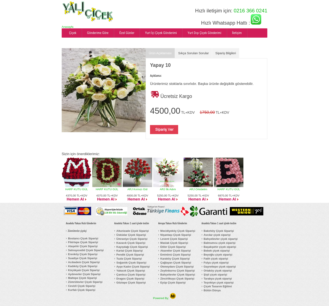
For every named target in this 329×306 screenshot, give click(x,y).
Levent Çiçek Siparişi (174, 238)
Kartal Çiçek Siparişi (129, 250)
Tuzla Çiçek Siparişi (129, 258)
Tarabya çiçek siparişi (218, 278)
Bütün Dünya (212, 290)
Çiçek (72, 33)
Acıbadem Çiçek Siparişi (84, 262)
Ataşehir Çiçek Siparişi (83, 246)
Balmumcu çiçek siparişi (220, 242)
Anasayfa (67, 26)
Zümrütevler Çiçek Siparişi (85, 282)
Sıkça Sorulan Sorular (193, 53)
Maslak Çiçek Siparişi (174, 242)
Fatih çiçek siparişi (216, 258)
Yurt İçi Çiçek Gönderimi (161, 33)
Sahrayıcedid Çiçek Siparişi (86, 250)
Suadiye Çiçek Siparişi (82, 258)
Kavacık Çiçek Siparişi (130, 242)
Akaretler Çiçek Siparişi (175, 250)
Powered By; (164, 298)
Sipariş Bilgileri (225, 53)
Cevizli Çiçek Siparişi (81, 286)
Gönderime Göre (97, 33)
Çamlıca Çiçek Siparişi (131, 274)
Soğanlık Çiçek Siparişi (131, 262)
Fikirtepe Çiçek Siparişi (83, 242)
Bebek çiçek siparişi (217, 250)
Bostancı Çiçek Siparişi (83, 238)
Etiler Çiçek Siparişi (173, 246)
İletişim (237, 33)
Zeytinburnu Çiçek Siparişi (177, 270)
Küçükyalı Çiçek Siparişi (83, 270)
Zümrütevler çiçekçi (77, 231)
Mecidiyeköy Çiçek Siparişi (177, 230)
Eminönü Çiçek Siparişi (175, 254)
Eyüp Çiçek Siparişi (173, 282)
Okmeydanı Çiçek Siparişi (177, 266)
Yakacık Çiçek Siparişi (130, 270)
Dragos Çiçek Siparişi (130, 278)
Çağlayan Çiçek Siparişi (175, 262)
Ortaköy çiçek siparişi (218, 270)
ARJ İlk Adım (168, 189)
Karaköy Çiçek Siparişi (175, 258)
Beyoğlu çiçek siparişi (218, 254)
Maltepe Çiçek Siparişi (82, 278)
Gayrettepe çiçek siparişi (220, 266)
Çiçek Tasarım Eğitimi (218, 286)
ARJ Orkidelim (198, 189)
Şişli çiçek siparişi (215, 274)
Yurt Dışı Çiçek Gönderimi (204, 33)
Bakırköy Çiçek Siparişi (219, 230)
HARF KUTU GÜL (76, 189)
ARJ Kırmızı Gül (137, 189)
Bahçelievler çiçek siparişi (221, 238)
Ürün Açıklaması (160, 53)
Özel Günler (126, 33)
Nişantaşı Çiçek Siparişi (175, 234)
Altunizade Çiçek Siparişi (132, 230)
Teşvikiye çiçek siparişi (219, 282)
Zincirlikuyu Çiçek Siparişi (177, 278)
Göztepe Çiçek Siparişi (131, 282)
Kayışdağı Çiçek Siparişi (132, 246)
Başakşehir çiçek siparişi (220, 246)
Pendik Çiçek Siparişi (130, 254)
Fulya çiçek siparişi (216, 262)
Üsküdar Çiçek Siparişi (131, 234)
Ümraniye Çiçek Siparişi (132, 238)
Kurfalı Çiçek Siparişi (81, 289)
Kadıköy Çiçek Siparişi (82, 266)
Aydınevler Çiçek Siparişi (84, 274)
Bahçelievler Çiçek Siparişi (177, 274)
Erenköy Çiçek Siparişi (82, 254)
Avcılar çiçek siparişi (217, 234)
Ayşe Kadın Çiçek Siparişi (133, 266)
